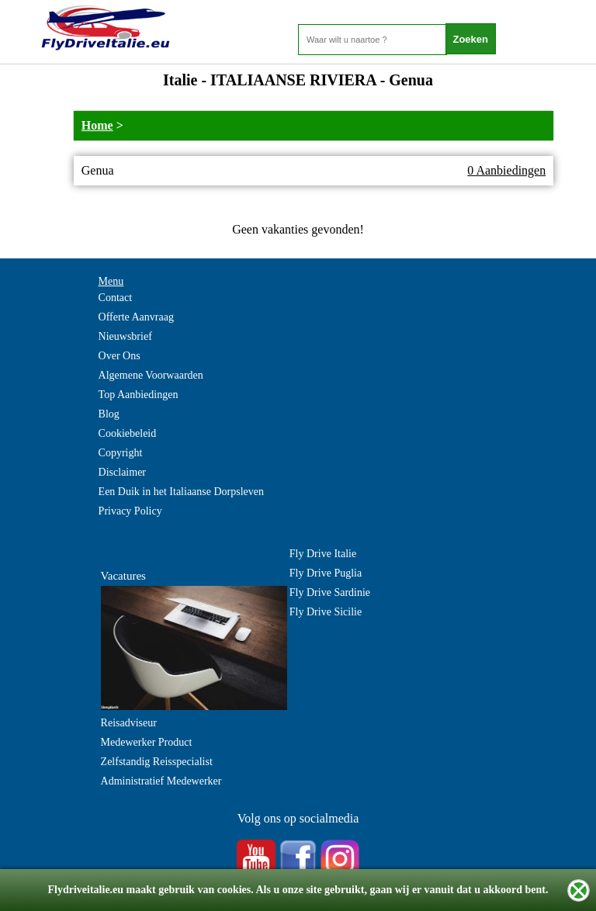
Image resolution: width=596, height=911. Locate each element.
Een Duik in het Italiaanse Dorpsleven (181, 491)
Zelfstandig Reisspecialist (157, 761)
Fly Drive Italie (322, 553)
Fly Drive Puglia (325, 573)
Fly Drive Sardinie (329, 592)
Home (97, 125)
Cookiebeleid (128, 433)
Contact (116, 297)
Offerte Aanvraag (136, 317)
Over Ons (119, 356)
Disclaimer (122, 472)
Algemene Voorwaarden (151, 375)
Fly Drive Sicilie (325, 612)
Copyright (121, 453)
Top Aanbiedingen (138, 394)
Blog (109, 414)
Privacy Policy (130, 511)
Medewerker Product (146, 742)
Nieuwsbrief (125, 336)
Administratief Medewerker (161, 781)
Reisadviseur (129, 723)
